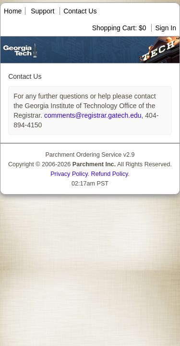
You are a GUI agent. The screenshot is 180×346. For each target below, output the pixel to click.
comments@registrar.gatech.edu (91, 115)
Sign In (165, 28)
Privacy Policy (68, 174)
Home (13, 11)
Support (42, 11)
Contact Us (79, 11)
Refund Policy (109, 174)
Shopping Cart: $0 (120, 28)
